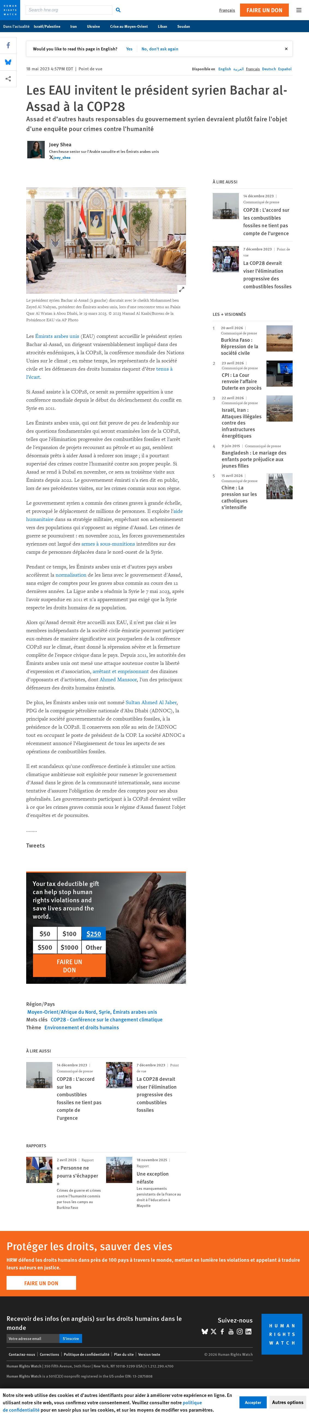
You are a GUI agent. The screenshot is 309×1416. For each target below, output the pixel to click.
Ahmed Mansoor (118, 679)
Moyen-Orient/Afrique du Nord (61, 1011)
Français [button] (227, 10)
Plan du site (124, 1354)
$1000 (70, 947)
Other (94, 947)
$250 (93, 933)
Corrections (49, 1354)
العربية (238, 68)
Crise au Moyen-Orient (132, 26)
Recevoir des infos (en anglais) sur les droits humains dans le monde (94, 1323)
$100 (69, 933)
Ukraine (96, 26)
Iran (76, 26)
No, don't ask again (160, 49)
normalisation (71, 575)
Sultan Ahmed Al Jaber (151, 702)
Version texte (149, 1354)
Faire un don (264, 10)
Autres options (288, 1402)
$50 (45, 933)
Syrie (104, 1011)
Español (285, 68)
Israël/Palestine (50, 26)
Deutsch (269, 68)
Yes (129, 49)
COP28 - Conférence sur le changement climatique (107, 1019)
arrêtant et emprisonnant (121, 671)
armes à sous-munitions (108, 544)
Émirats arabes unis (57, 336)
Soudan (186, 26)
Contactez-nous (22, 1354)
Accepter (253, 1402)
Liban (165, 26)
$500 (45, 947)
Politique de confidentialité (86, 1354)
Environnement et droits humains (81, 1027)
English (224, 68)
